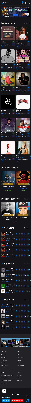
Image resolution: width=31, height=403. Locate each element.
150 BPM (13, 255)
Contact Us (4, 382)
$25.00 (8, 286)
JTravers (3, 157)
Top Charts (4, 362)
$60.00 (8, 316)
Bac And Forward (11, 237)
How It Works (20, 356)
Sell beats (3, 356)
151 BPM (13, 327)
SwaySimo (4, 88)
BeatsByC (4, 66)
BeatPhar (18, 66)
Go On (8, 325)
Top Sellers (9, 263)
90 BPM (23, 113)
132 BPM (9, 67)
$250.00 (8, 275)
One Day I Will (10, 243)
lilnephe (3, 111)
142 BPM (8, 90)
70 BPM (13, 250)
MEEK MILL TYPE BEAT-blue (14, 309)
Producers (4, 359)
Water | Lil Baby (11, 284)
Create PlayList (17, 400)
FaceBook (19, 374)
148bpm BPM (15, 305)
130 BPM (8, 45)
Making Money (5, 364)
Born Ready (9, 279)
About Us (3, 367)
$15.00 (8, 234)
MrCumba (3, 134)
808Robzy (18, 88)
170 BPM (8, 113)
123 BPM (13, 234)
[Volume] (7, 397)
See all (27, 23)
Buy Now (6, 400)
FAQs (18, 354)
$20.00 (8, 291)
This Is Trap (9, 232)
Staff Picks (9, 299)
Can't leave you (10, 304)
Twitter (19, 377)
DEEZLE (3, 43)
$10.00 (8, 270)
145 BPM (23, 45)
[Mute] (3, 398)
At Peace (8, 248)
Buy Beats (4, 354)
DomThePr (19, 111)
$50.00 (8, 311)
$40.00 (8, 321)
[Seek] (13, 396)
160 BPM (13, 270)
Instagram (19, 379)
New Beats (9, 227)
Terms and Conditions (7, 374)
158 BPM (23, 90)
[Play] (15, 394)
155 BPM (13, 311)
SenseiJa (19, 43)
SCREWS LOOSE (10, 289)
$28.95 (8, 305)
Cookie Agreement (6, 379)
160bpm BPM (24, 159)
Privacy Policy (4, 377)
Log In (18, 362)
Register (19, 359)
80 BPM (7, 136)
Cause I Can (9, 253)
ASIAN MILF (9, 314)
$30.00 (8, 327)
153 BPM (13, 316)
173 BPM (23, 136)
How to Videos (21, 364)
